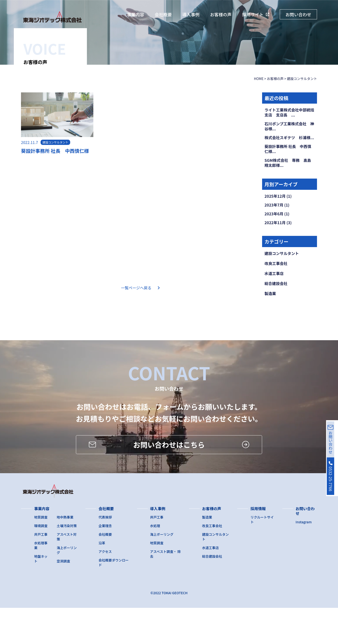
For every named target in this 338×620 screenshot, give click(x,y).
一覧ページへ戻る (136, 288)
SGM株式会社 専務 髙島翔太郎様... (287, 162)
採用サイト (253, 14)
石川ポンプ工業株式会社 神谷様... (289, 126)
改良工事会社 (275, 263)
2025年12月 (275, 196)
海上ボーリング (162, 546)
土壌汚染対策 (67, 537)
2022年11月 (275, 222)
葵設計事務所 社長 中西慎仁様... (287, 148)
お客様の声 (221, 14)
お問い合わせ (298, 14)
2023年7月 (273, 205)
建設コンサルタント (281, 253)
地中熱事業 (65, 529)
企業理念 (105, 537)
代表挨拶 (105, 529)
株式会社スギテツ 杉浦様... (289, 137)
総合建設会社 (275, 283)
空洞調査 (63, 573)
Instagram (304, 534)
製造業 (270, 293)
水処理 (155, 537)
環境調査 (41, 537)
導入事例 (191, 14)
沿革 (102, 555)
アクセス (105, 563)
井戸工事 (41, 546)
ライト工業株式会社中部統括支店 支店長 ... (289, 112)
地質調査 (41, 529)
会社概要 (163, 14)
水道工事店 (274, 273)
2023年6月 (273, 214)
